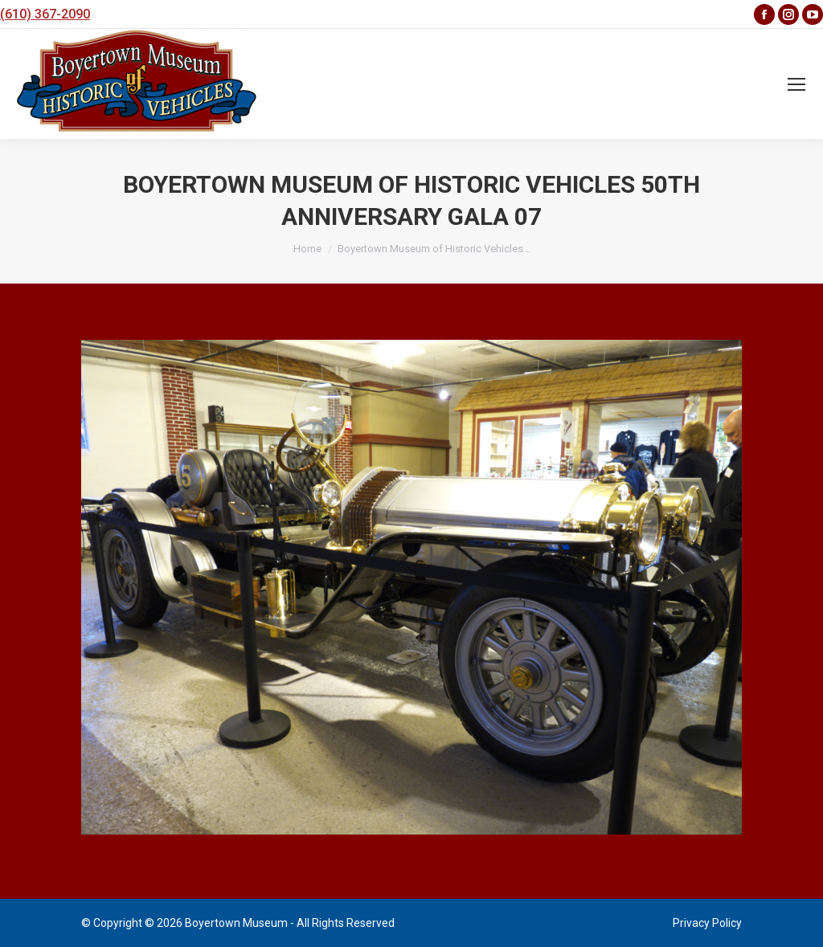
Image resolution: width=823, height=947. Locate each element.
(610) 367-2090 (45, 14)
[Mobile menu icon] (796, 84)
